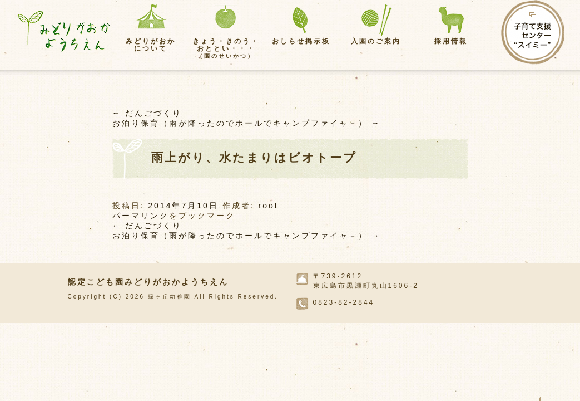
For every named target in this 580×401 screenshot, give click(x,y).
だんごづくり (147, 113)
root (268, 205)
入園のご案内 (376, 41)
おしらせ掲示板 (301, 41)
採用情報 (451, 41)
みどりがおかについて (151, 44)
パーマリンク (140, 215)
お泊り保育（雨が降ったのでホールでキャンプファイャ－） (246, 123)
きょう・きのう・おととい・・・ (225, 48)
